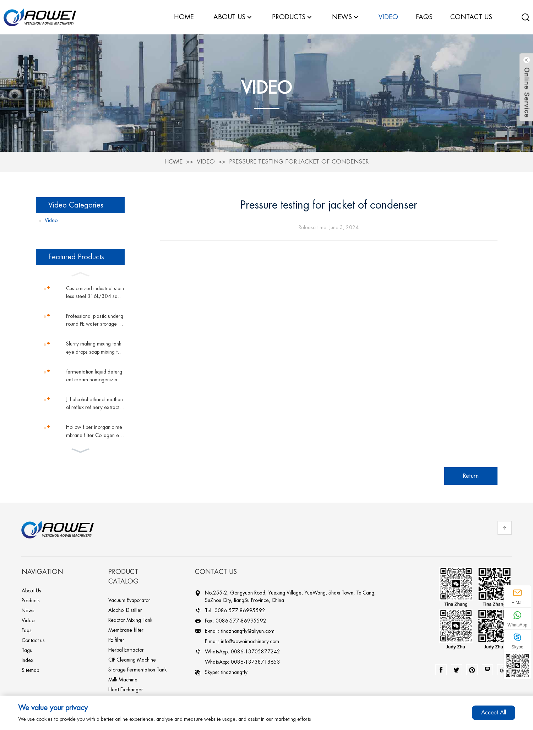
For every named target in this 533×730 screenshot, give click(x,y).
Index (27, 659)
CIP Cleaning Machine (132, 659)
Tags (27, 649)
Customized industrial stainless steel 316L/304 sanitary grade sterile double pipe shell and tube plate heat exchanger (95, 293)
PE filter (116, 639)
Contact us (33, 639)
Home (173, 161)
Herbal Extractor (126, 649)
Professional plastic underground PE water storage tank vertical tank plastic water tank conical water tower (95, 320)
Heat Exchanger (125, 689)
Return (471, 475)
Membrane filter (125, 629)
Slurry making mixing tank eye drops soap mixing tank (94, 348)
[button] (80, 273)
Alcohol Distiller (125, 609)
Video (206, 161)
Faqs (27, 629)
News (345, 17)
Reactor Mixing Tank (130, 619)
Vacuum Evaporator (129, 599)
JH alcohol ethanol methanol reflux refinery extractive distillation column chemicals (94, 404)
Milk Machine (122, 679)
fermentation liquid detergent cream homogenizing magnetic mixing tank (94, 376)
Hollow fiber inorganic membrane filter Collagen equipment (95, 431)
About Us (31, 590)
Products (31, 600)
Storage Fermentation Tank (137, 669)
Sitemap (30, 669)
